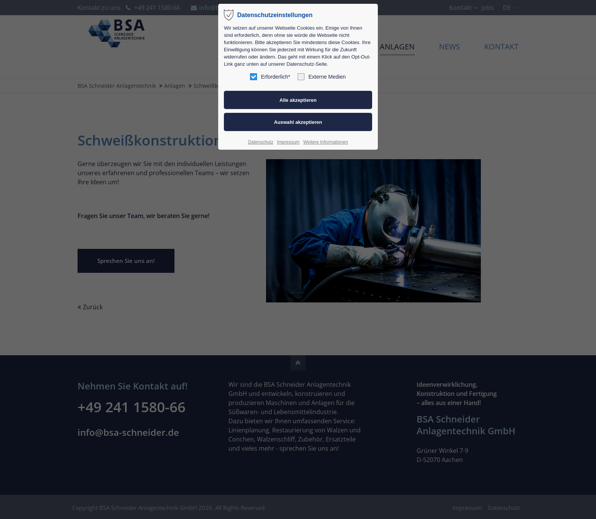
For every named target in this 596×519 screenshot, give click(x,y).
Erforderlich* (270, 76)
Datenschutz (260, 142)
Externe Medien (322, 76)
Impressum (288, 142)
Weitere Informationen (325, 142)
